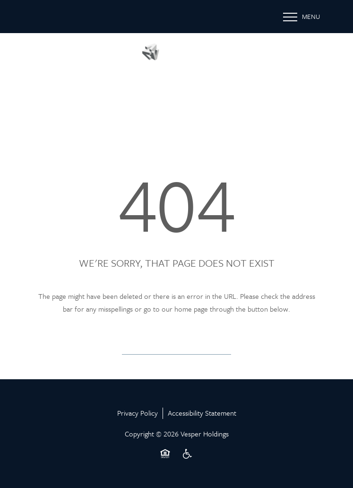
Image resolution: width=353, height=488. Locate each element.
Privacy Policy (137, 413)
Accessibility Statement (202, 413)
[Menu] (301, 16)
